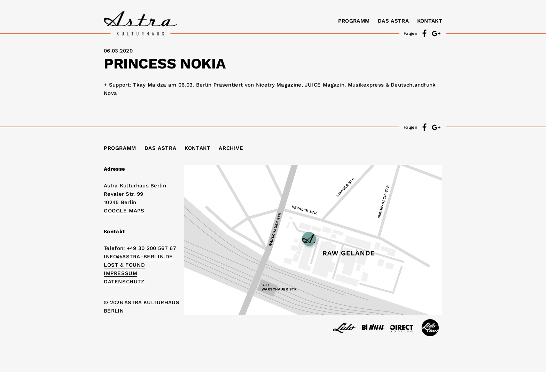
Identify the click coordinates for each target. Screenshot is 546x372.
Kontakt (429, 21)
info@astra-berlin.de (138, 256)
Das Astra (393, 21)
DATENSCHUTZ (124, 281)
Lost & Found (124, 265)
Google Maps (124, 211)
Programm (353, 21)
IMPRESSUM (120, 273)
